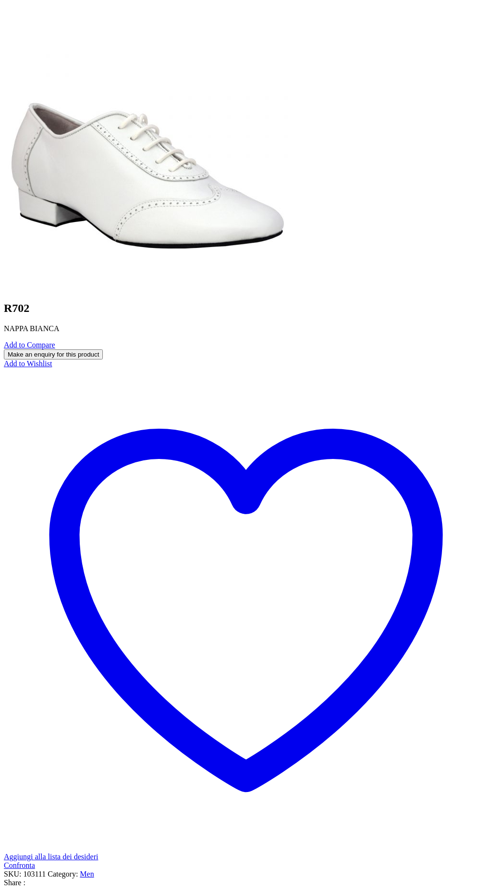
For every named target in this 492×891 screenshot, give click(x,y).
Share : (14, 883)
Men (87, 874)
